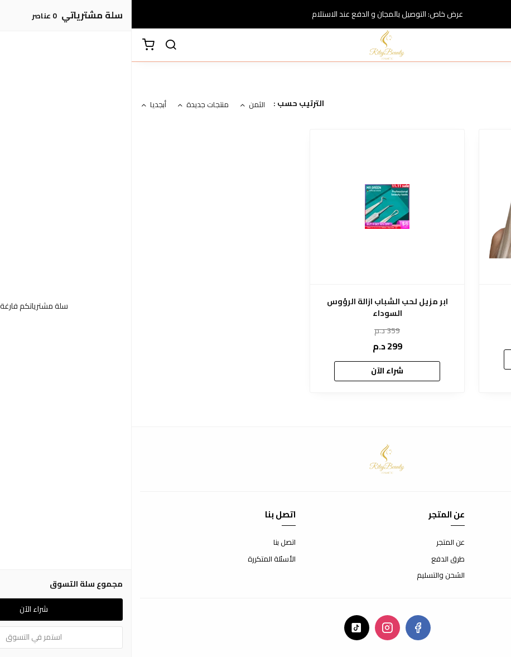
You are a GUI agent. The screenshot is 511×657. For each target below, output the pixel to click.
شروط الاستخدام (477, 542)
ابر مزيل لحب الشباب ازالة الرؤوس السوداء (255, 307)
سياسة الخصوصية (475, 575)
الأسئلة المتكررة (140, 559)
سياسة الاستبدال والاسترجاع (459, 559)
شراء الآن (425, 359)
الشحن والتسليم (309, 575)
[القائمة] (494, 45)
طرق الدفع (316, 559)
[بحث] (39, 45)
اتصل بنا (153, 542)
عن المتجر (319, 542)
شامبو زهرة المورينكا (425, 302)
